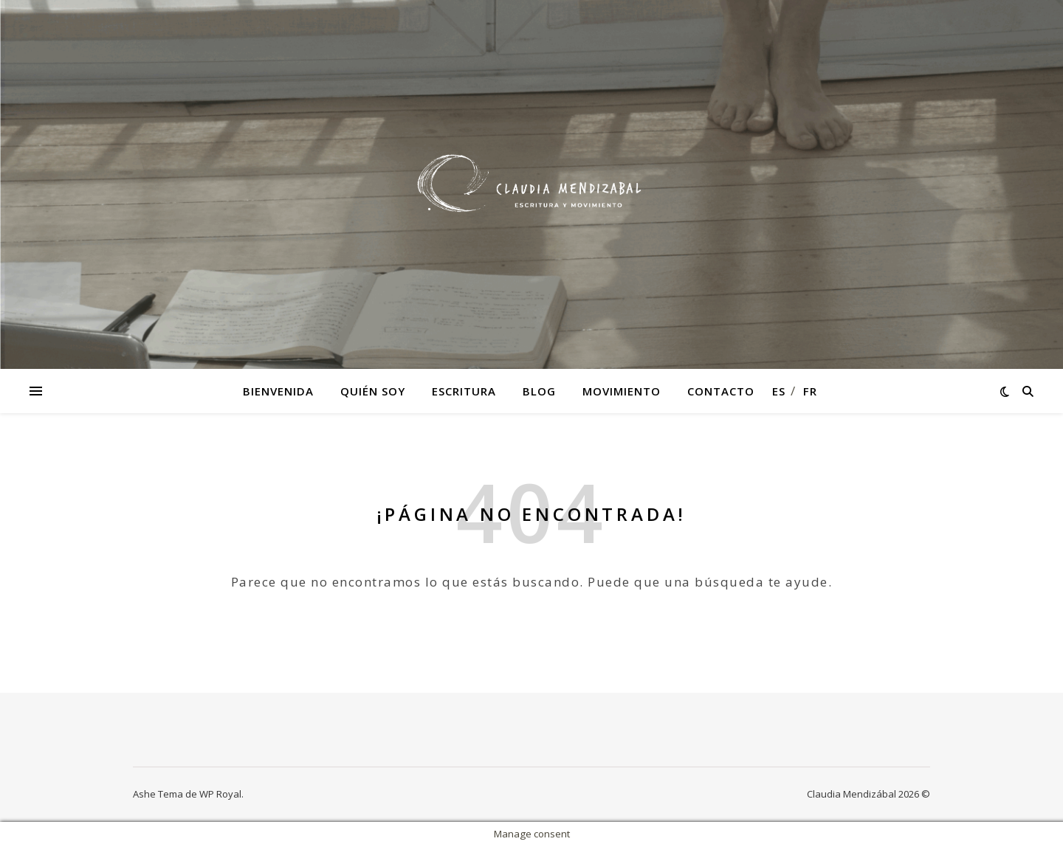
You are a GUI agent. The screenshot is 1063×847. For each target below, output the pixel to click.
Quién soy (372, 391)
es (778, 391)
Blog (539, 391)
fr (810, 391)
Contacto (720, 391)
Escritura (464, 391)
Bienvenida (278, 391)
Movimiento (621, 391)
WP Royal (220, 794)
